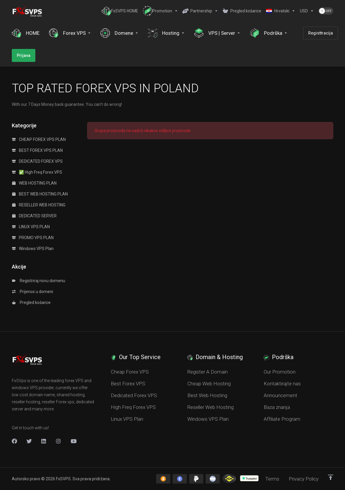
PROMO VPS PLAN (33, 237)
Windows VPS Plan (33, 248)
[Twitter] (29, 441)
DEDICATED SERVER (34, 215)
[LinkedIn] (44, 441)
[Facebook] (14, 441)
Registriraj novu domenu (38, 280)
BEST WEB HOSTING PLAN (40, 194)
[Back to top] (330, 477)
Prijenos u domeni (32, 291)
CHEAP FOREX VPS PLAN (39, 139)
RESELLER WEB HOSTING (38, 205)
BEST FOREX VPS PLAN (37, 150)
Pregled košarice (31, 302)
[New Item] (58, 441)
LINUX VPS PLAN (31, 226)
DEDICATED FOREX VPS (37, 161)
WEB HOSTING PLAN (34, 183)
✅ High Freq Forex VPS (37, 172)
